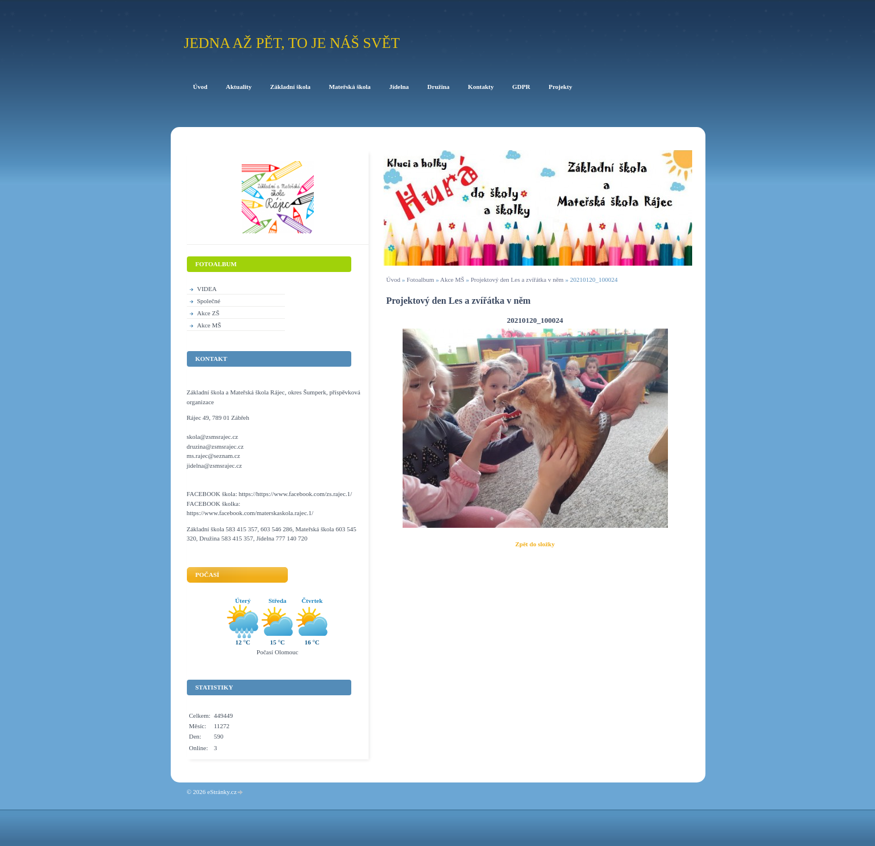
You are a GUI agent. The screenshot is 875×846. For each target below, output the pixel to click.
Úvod (393, 279)
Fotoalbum (420, 279)
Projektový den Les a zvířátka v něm (517, 279)
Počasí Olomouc (277, 652)
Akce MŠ (452, 279)
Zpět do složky (534, 544)
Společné (208, 300)
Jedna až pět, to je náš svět (292, 43)
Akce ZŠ (208, 313)
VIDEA (207, 288)
